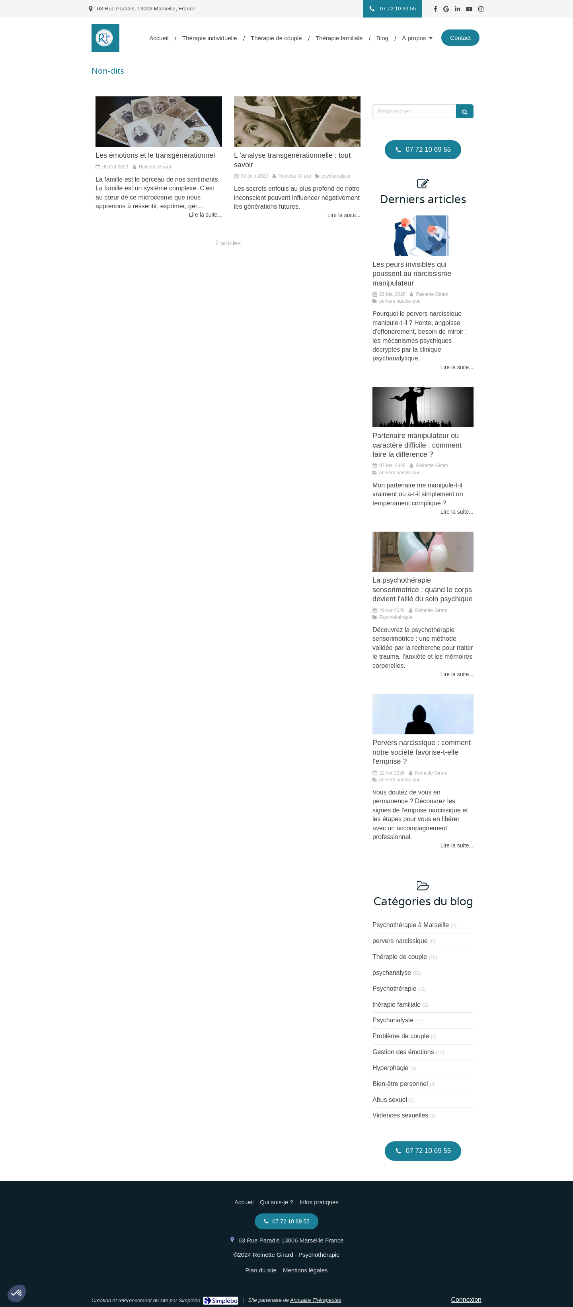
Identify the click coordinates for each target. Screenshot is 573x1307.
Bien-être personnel (400, 1083)
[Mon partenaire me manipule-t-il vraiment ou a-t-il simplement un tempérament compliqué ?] (423, 407)
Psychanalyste (392, 1020)
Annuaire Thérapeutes (315, 1300)
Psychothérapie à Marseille (410, 925)
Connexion (466, 1299)
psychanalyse (391, 972)
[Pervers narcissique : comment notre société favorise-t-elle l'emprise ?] (423, 714)
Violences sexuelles (400, 1115)
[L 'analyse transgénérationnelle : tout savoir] (297, 121)
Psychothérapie (394, 988)
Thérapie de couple (399, 956)
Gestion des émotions (403, 1052)
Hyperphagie (390, 1067)
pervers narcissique (400, 940)
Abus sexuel (389, 1099)
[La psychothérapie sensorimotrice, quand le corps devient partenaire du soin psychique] (423, 552)
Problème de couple (400, 1036)
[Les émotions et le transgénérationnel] (159, 121)
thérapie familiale (396, 1004)
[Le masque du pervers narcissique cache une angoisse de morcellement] (423, 235)
